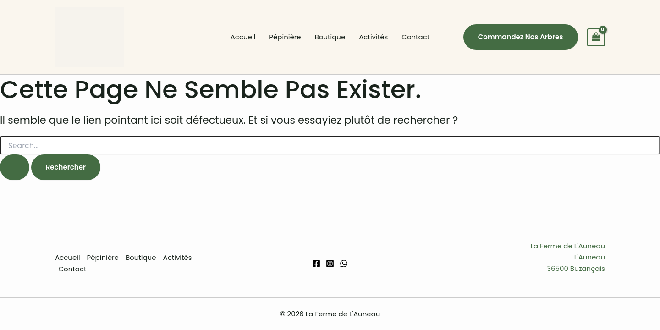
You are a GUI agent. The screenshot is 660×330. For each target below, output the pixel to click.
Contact (415, 37)
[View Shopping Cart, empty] (596, 37)
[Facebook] (316, 263)
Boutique (330, 37)
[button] (520, 37)
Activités (373, 37)
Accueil (243, 37)
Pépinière (285, 37)
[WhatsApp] (344, 263)
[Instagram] (330, 263)
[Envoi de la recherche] (14, 167)
